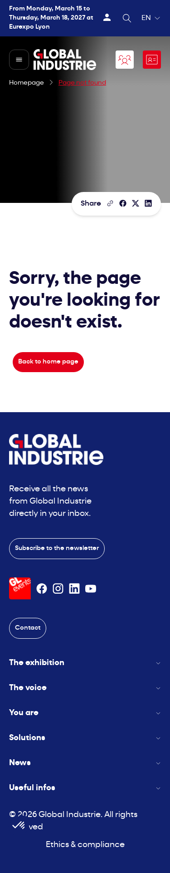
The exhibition (85, 663)
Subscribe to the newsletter (57, 548)
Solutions (85, 738)
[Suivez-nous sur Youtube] (90, 588)
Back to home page (48, 361)
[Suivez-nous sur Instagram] (58, 588)
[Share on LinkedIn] (148, 203)
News (85, 763)
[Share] (122, 203)
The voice (85, 688)
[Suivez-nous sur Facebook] (41, 588)
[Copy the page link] (110, 203)
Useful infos (85, 788)
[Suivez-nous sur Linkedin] (74, 588)
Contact (27, 628)
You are (85, 713)
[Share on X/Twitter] (135, 203)
